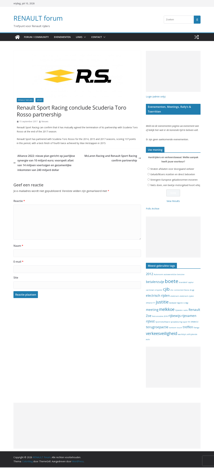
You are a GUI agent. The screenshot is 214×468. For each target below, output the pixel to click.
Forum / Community (37, 37)
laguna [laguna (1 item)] (180, 303)
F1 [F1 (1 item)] (154, 303)
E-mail (18, 261)
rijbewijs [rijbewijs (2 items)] (174, 316)
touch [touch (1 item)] (179, 328)
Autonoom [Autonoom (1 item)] (158, 275)
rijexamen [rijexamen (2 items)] (188, 316)
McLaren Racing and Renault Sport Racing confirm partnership (114, 158)
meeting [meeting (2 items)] (152, 310)
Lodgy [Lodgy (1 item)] (185, 303)
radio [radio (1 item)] (185, 311)
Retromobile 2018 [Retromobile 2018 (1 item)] (160, 317)
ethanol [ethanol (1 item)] (149, 303)
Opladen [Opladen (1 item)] (179, 311)
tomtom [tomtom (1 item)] (172, 328)
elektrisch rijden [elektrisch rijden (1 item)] (187, 297)
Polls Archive (152, 209)
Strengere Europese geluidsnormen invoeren (174, 180)
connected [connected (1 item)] (178, 291)
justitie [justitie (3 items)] (162, 302)
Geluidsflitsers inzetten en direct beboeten (172, 175)
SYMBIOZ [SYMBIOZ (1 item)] (194, 322)
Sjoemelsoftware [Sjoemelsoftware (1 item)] (162, 322)
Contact (100, 37)
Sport (39, 100)
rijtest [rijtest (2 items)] (150, 322)
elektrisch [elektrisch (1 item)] (174, 297)
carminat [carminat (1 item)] (150, 291)
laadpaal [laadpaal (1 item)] (172, 303)
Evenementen (64, 37)
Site (15, 277)
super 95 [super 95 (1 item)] (186, 322)
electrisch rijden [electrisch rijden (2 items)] (158, 296)
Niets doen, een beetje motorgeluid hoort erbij (175, 185)
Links (81, 37)
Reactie (18, 200)
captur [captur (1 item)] (191, 283)
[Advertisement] (173, 71)
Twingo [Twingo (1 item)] (196, 328)
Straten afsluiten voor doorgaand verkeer (172, 169)
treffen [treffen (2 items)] (188, 328)
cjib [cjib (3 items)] (166, 289)
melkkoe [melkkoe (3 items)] (166, 310)
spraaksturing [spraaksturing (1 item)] (176, 322)
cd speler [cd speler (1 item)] (158, 291)
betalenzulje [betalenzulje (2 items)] (155, 282)
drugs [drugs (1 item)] (192, 291)
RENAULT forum (37, 18)
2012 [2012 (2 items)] (149, 274)
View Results (173, 201)
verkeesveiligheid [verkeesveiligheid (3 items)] (161, 334)
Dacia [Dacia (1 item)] (186, 291)
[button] (87, 37)
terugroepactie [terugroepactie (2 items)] (157, 328)
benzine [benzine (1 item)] (180, 275)
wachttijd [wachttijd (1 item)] (182, 335)
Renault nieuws (25, 100)
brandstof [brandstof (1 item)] (183, 283)
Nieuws (45, 121)
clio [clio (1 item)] (171, 291)
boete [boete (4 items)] (171, 282)
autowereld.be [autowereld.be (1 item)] (170, 275)
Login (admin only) (156, 96)
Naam (17, 245)
